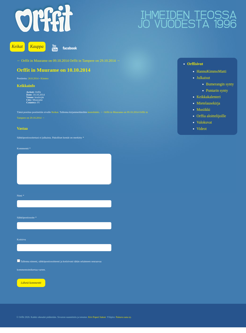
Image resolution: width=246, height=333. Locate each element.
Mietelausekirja (208, 103)
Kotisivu (21, 245)
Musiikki (203, 110)
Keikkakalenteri (209, 97)
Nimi (20, 201)
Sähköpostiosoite (27, 223)
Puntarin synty (217, 90)
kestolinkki (93, 112)
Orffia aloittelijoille (211, 116)
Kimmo (45, 78)
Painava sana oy (123, 322)
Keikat (17, 46)
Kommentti (24, 148)
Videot (202, 129)
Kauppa (37, 46)
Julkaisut (203, 78)
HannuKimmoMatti (211, 71)
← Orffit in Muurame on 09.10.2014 (43, 60)
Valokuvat (204, 122)
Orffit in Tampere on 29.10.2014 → (95, 60)
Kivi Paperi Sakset (97, 322)
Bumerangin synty (220, 84)
